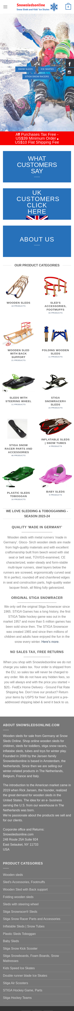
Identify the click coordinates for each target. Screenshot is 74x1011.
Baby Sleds (11, 941)
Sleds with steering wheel (21, 904)
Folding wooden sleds (18, 897)
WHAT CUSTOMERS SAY (37, 165)
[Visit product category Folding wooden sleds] (55, 342)
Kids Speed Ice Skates (19, 968)
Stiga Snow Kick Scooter (20, 948)
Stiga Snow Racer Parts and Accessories (31, 919)
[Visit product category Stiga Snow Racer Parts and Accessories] (18, 438)
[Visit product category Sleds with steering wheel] (18, 389)
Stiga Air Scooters (15, 983)
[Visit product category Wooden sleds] (18, 292)
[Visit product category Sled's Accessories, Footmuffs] (55, 296)
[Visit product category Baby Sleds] (55, 482)
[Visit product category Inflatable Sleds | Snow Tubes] (55, 434)
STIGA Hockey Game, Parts (22, 990)
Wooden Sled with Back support (25, 889)
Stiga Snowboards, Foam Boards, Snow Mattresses (31, 958)
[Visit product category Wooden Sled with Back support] (18, 343)
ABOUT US (37, 239)
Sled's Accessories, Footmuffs (24, 882)
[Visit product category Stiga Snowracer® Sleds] (55, 391)
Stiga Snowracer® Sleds (20, 911)
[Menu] (5, 7)
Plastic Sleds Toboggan (19, 933)
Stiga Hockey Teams (17, 997)
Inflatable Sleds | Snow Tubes (24, 926)
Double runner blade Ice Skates (25, 975)
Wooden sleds (13, 874)
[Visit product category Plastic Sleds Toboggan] (18, 484)
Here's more (50, 641)
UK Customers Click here (38, 202)
